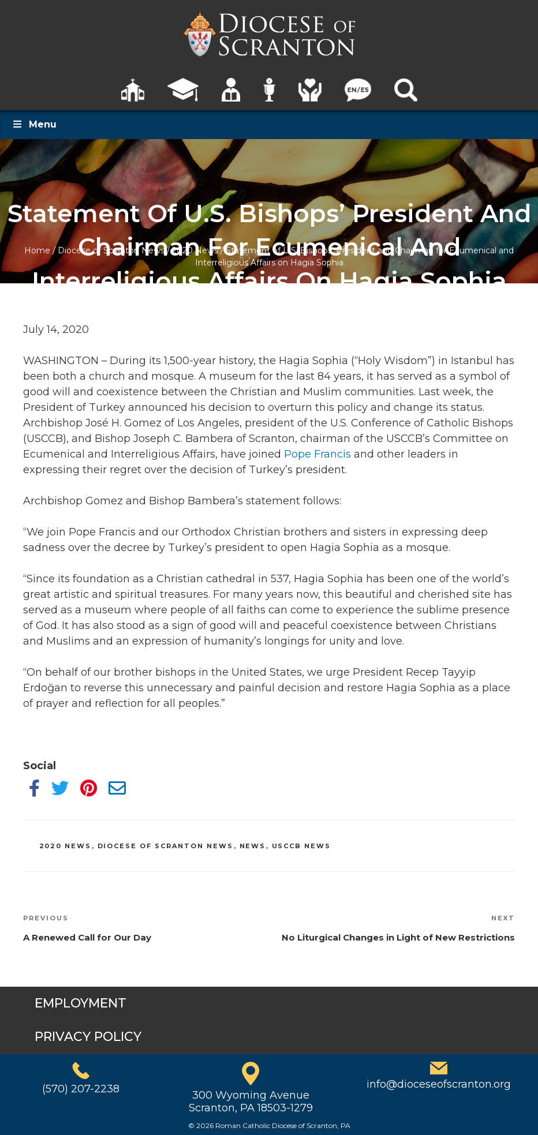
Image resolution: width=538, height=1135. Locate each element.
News (253, 846)
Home (37, 250)
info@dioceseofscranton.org (439, 1084)
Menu (34, 124)
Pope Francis (317, 454)
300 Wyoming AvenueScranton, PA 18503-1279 (251, 1101)
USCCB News (301, 846)
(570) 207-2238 (80, 1088)
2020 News (195, 250)
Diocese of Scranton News (111, 250)
